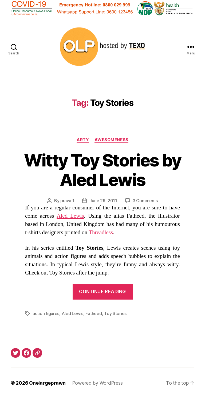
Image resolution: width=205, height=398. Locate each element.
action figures (46, 313)
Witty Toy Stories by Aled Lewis (102, 170)
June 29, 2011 (103, 200)
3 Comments (145, 200)
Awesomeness (111, 139)
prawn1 (67, 200)
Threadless (101, 232)
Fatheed (93, 313)
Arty (83, 139)
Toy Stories (115, 313)
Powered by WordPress (97, 383)
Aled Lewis (70, 216)
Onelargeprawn (47, 383)
